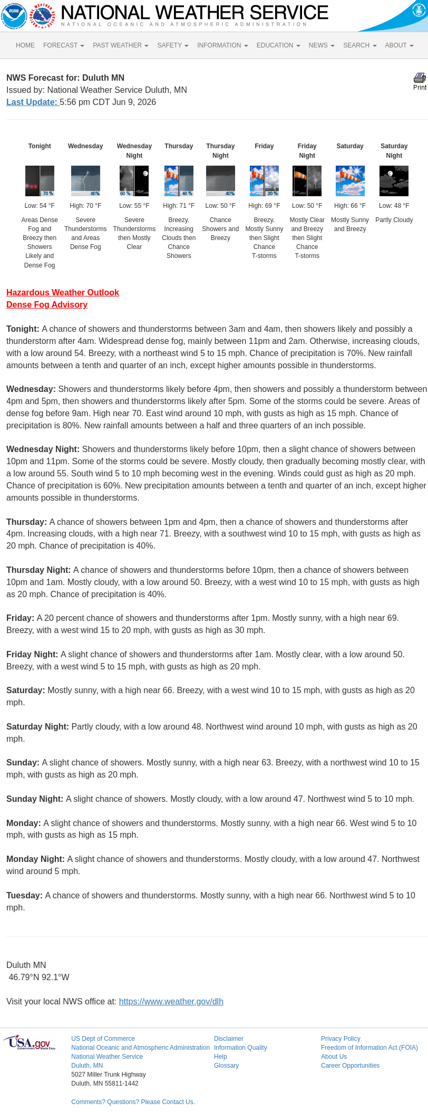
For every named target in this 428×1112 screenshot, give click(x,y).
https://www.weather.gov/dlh (171, 1001)
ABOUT (399, 45)
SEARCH (359, 45)
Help (220, 1056)
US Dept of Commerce (103, 1038)
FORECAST (63, 45)
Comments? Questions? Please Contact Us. (133, 1102)
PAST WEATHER (121, 45)
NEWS (322, 45)
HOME (25, 45)
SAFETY (173, 45)
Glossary (226, 1065)
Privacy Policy (341, 1038)
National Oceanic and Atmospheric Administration (140, 1047)
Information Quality (240, 1047)
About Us (334, 1056)
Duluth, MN (87, 1065)
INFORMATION (222, 45)
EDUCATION (278, 45)
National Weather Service (107, 1056)
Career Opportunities (350, 1065)
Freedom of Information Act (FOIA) (369, 1047)
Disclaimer (229, 1038)
